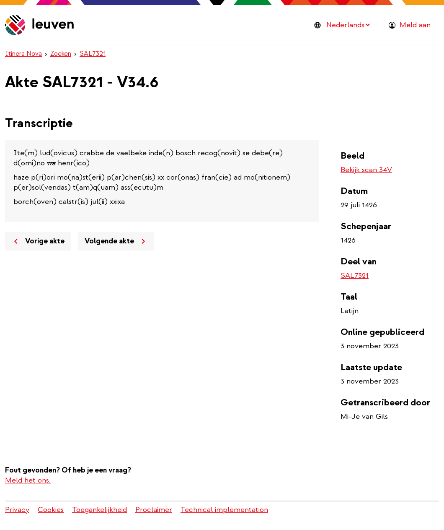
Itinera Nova (23, 54)
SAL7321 (93, 54)
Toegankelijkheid (99, 509)
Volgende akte (116, 241)
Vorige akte (38, 241)
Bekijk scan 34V (366, 170)
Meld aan (415, 25)
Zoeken (60, 54)
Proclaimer (153, 509)
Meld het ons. (28, 480)
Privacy (17, 509)
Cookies (51, 509)
